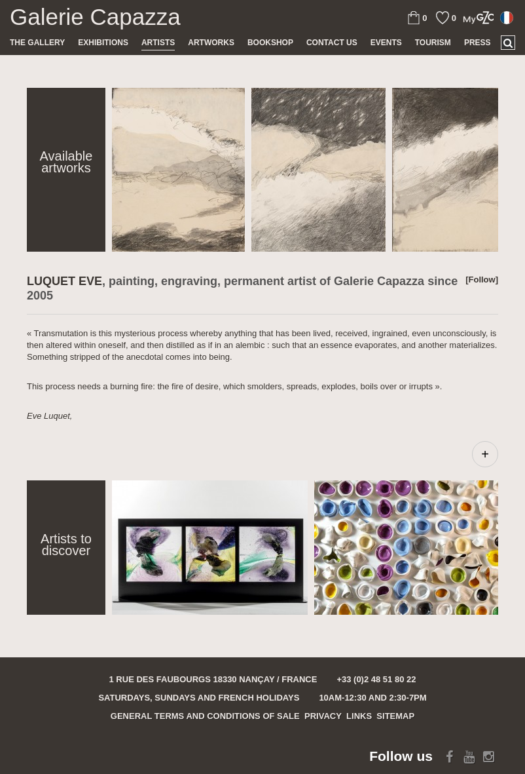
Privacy (323, 716)
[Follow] (481, 279)
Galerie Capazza (95, 17)
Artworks (211, 42)
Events (386, 42)
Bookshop (270, 42)
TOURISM (433, 42)
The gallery (37, 42)
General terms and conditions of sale (205, 716)
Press (477, 42)
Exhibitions (103, 42)
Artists (158, 42)
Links (359, 716)
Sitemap (395, 716)
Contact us (331, 42)
